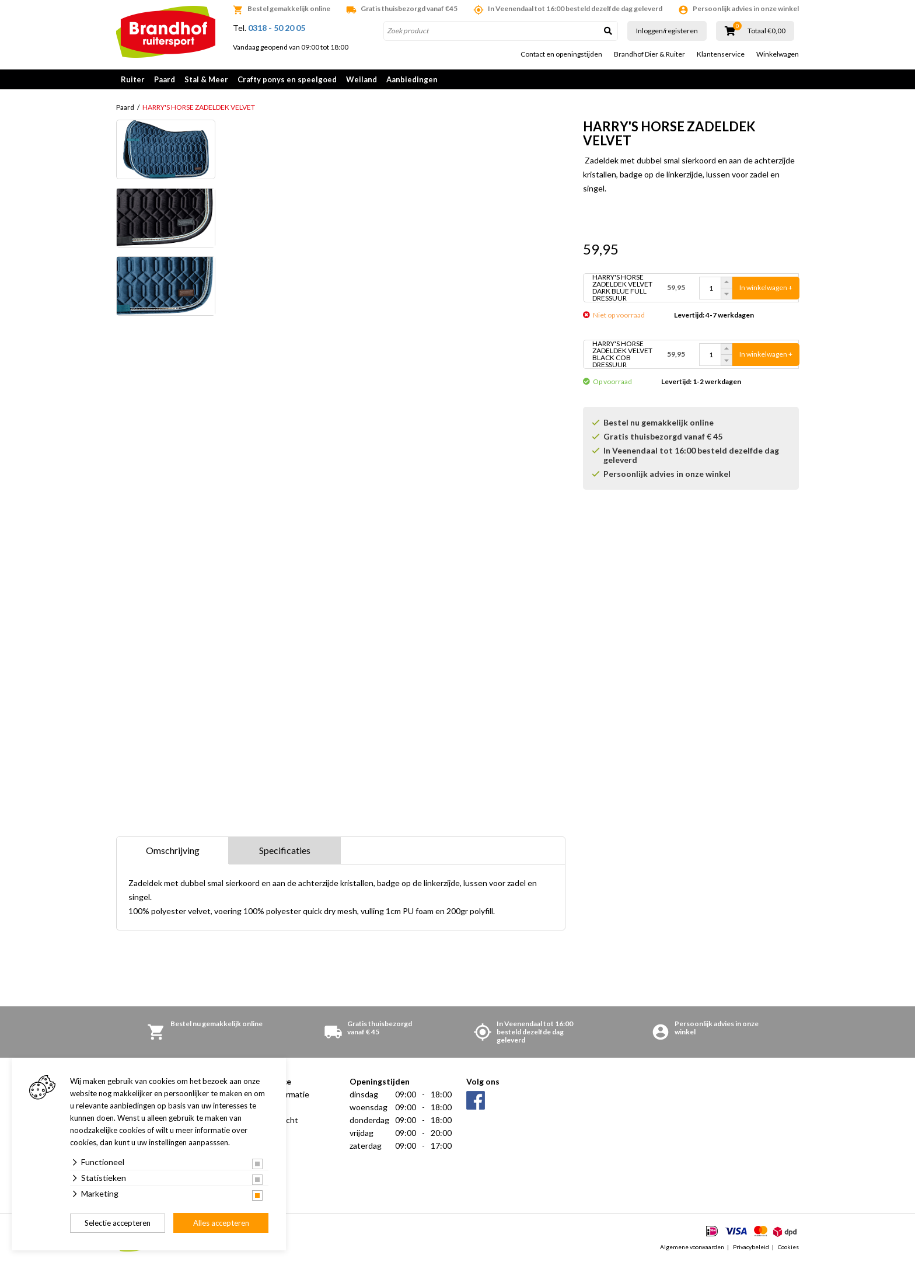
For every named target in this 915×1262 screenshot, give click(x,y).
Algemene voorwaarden (692, 1246)
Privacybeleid (751, 1246)
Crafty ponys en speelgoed (287, 79)
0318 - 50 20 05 (276, 28)
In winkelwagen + (765, 287)
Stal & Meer (206, 79)
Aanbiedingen (412, 79)
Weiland (361, 79)
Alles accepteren (221, 1223)
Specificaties (284, 850)
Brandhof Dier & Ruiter (649, 54)
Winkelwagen (777, 54)
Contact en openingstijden (561, 54)
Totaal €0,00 (766, 30)
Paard (164, 79)
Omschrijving (173, 850)
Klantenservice (721, 54)
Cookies (788, 1246)
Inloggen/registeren (667, 30)
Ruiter (133, 79)
